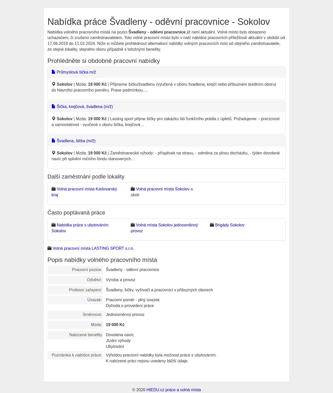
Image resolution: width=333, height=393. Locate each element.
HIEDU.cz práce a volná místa (173, 390)
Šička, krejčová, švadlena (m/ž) (82, 106)
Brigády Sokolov (229, 225)
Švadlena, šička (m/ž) (73, 141)
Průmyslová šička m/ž (74, 72)
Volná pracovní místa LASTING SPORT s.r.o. (93, 248)
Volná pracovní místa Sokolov (162, 189)
